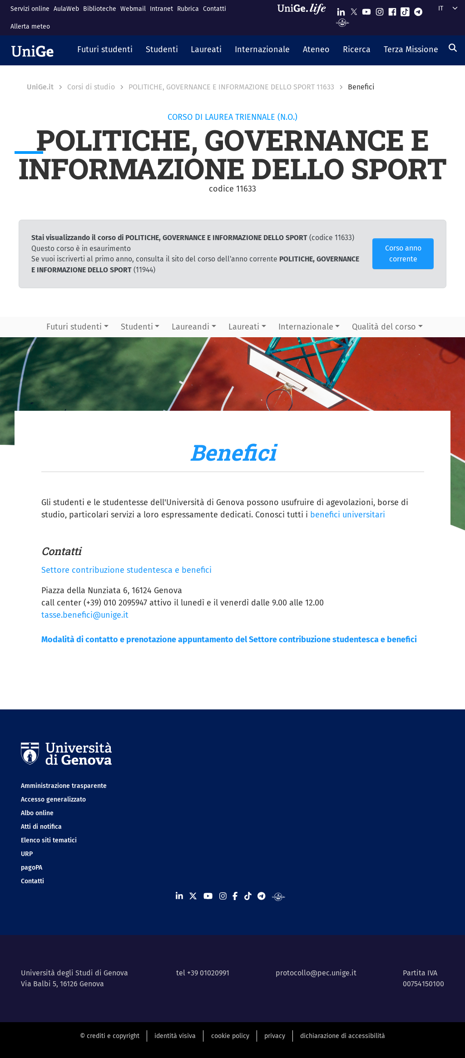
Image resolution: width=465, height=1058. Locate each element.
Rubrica (188, 9)
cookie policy (230, 1036)
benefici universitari (347, 515)
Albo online (37, 813)
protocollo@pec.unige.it (316, 973)
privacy (274, 1036)
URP (27, 854)
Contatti (214, 9)
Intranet (161, 9)
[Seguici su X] (354, 9)
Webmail (133, 9)
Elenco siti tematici (49, 840)
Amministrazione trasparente (64, 786)
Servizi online (29, 9)
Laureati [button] (243, 327)
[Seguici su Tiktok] (405, 9)
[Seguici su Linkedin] (341, 9)
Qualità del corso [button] (384, 327)
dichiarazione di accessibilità (342, 1036)
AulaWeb (66, 9)
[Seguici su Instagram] (380, 9)
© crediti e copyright (109, 1036)
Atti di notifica (41, 827)
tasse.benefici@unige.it (85, 615)
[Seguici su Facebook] (392, 9)
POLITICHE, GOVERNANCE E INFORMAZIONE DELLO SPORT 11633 (231, 87)
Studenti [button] (137, 327)
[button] (105, 50)
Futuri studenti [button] (74, 327)
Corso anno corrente (403, 253)
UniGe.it (40, 87)
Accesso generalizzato (53, 799)
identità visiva (175, 1036)
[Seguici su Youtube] (366, 9)
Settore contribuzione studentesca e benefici (126, 570)
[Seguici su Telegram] (418, 9)
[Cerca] (453, 48)
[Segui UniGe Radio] (342, 22)
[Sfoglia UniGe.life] (304, 17)
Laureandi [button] (190, 327)
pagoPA (31, 867)
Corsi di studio (91, 87)
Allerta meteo (30, 26)
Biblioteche (99, 9)
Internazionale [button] (305, 327)
